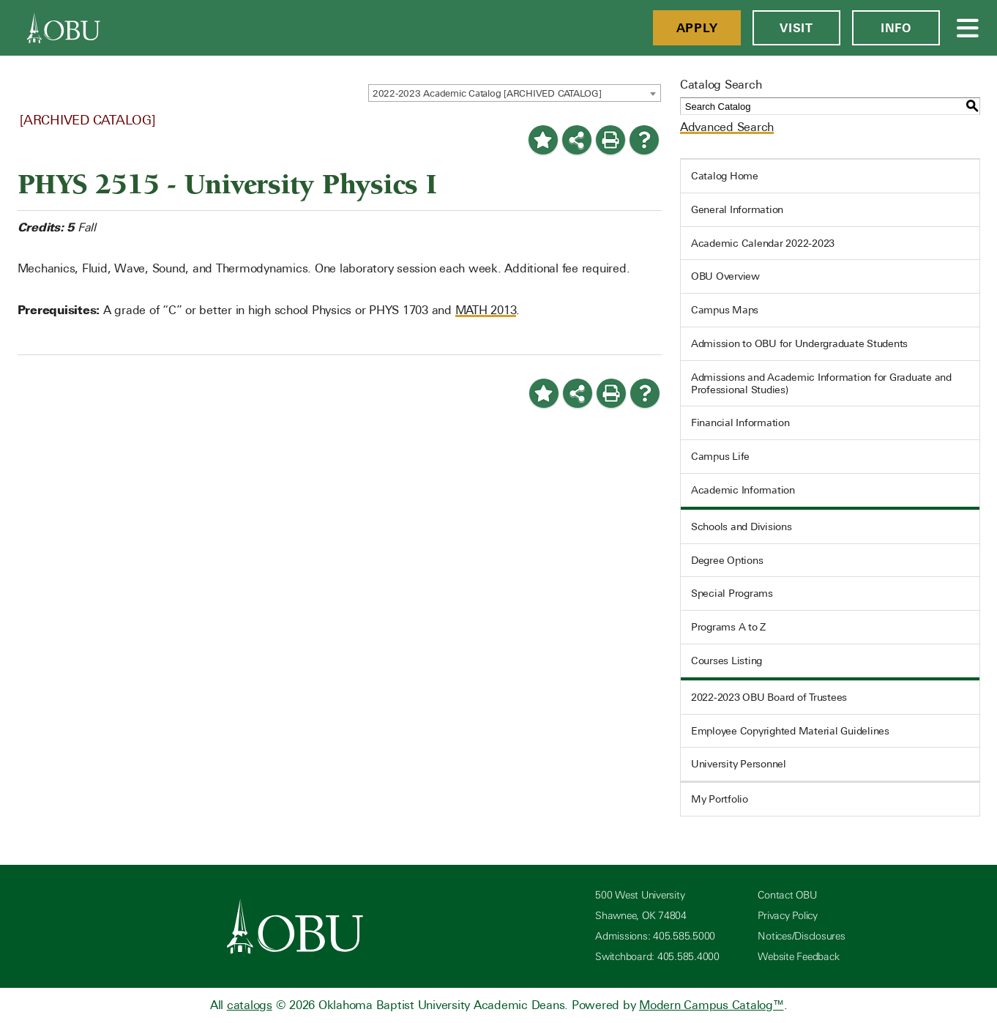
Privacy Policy (788, 915)
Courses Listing (726, 660)
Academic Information (743, 490)
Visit (796, 28)
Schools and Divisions (741, 526)
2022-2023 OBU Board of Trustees (769, 697)
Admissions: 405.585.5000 (655, 936)
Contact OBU (787, 895)
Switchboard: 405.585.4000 (657, 957)
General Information (737, 209)
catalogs (249, 1005)
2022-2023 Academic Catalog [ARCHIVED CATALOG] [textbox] (487, 93)
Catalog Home (724, 176)
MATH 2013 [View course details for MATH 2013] (486, 310)
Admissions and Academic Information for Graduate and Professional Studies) (821, 383)
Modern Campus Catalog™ (711, 1005)
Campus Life (720, 456)
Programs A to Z (728, 627)
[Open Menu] (968, 27)
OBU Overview (725, 276)
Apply (697, 28)
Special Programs (732, 593)
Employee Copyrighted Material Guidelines (790, 731)
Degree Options (727, 560)
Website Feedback (798, 957)
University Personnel (738, 764)
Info (896, 28)
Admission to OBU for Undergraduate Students (799, 343)
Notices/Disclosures (801, 936)
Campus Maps (724, 310)
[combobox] (514, 93)
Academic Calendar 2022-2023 (762, 243)
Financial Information (740, 422)
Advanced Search (727, 127)
